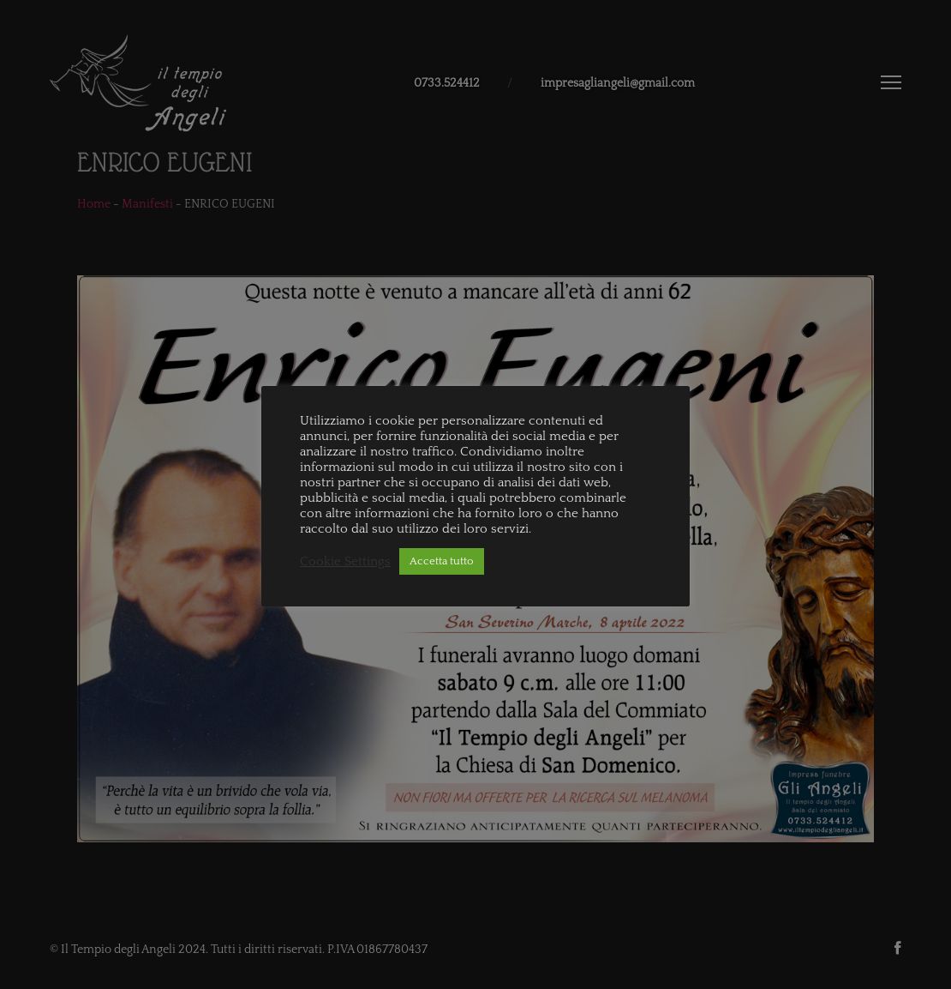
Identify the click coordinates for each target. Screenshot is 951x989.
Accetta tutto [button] (442, 561)
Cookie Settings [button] (345, 562)
